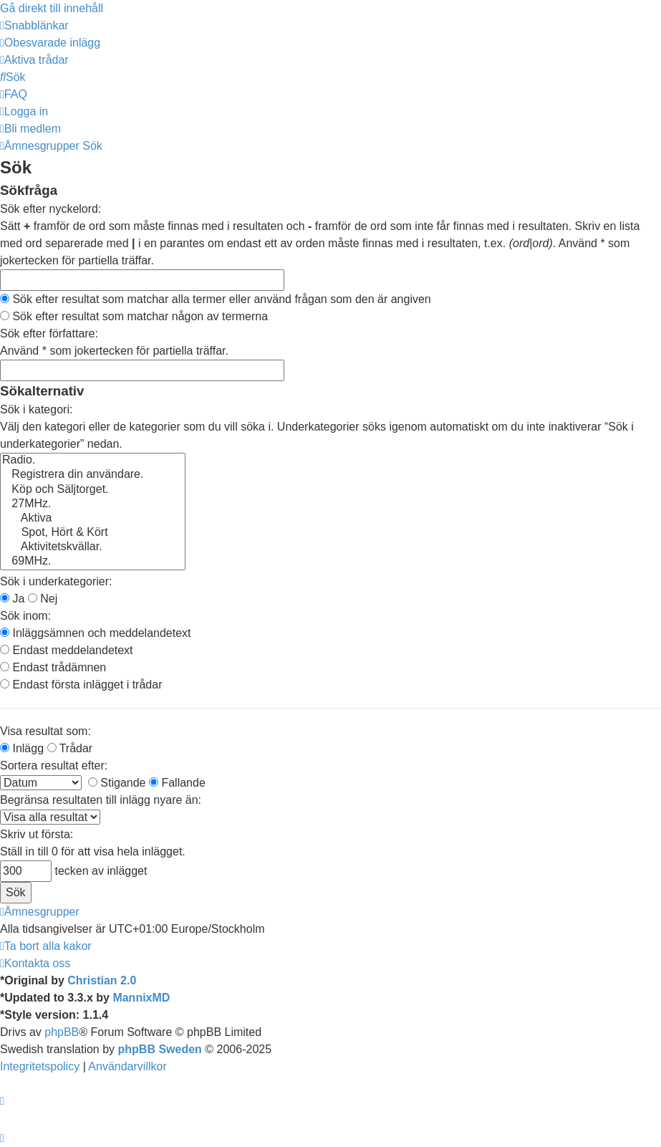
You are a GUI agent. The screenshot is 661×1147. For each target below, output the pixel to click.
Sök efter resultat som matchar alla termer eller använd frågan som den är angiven (215, 299)
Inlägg (22, 748)
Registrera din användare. (93, 475)
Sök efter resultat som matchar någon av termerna (134, 316)
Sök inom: (25, 616)
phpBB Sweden (160, 1049)
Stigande (117, 783)
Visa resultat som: (45, 731)
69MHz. (93, 562)
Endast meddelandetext (66, 650)
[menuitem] (50, 43)
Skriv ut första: (36, 834)
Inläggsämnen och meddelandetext (95, 633)
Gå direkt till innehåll (51, 8)
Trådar (70, 748)
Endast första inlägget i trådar (81, 684)
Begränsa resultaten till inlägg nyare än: (100, 800)
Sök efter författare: (49, 333)
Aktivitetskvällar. (93, 547)
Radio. (93, 460)
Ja (12, 598)
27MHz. (93, 504)
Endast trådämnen (53, 667)
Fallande (177, 783)
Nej (42, 598)
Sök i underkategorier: (56, 581)
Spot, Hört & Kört (93, 533)
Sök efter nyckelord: (50, 209)
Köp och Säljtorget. (93, 490)
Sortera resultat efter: (53, 765)
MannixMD (141, 998)
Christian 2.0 (101, 980)
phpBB (61, 1032)
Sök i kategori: (36, 409)
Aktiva (93, 519)
